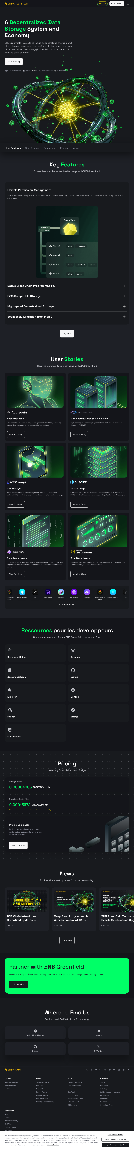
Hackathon (104, 1085)
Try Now (67, 333)
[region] (67, 1140)
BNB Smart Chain (11, 1082)
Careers (7, 1117)
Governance (104, 1095)
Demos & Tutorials (75, 1082)
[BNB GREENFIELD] (16, 4)
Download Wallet (43, 1082)
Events (102, 1082)
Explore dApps (42, 1095)
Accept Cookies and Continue (115, 1145)
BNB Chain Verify (11, 1121)
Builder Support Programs (110, 1092)
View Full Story (15, 434)
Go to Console (116, 4)
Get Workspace (105, 1102)
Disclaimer (9, 1130)
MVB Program (105, 1089)
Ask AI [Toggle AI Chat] (103, 3)
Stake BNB (40, 1089)
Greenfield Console (75, 1098)
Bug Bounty (104, 1098)
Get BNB (39, 1085)
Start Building (14, 61)
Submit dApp (73, 1095)
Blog (6, 1114)
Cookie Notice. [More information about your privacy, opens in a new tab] (53, 1145)
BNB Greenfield (10, 1085)
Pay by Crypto (42, 1098)
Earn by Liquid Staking (45, 1102)
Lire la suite (67, 940)
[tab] (13, 148)
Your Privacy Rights (115, 1134)
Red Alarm (8, 1124)
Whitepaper (72, 1105)
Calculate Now (18, 845)
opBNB (7, 1089)
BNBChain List (73, 1102)
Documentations (74, 1085)
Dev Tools (71, 1092)
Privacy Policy (10, 1127)
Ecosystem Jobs (106, 1105)
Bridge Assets (41, 1092)
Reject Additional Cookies (115, 1139)
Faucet (70, 1089)
